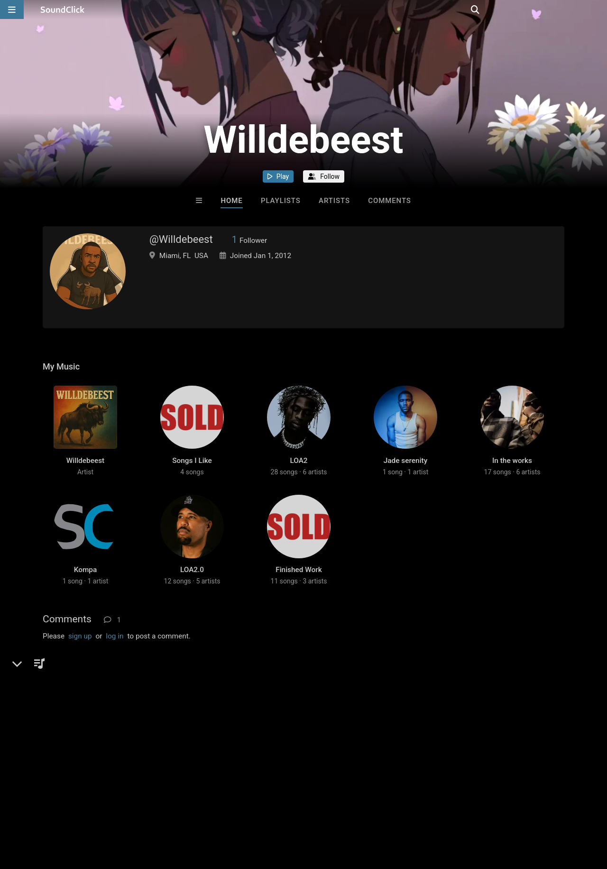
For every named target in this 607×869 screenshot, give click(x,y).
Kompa (85, 599)
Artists (334, 200)
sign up (80, 665)
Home (231, 200)
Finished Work (299, 599)
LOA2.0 (192, 599)
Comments (389, 200)
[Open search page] (597, 9)
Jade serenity (405, 475)
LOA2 (298, 475)
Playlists (281, 200)
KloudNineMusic (101, 695)
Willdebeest (85, 475)
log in (114, 665)
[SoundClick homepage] (62, 9)
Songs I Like (192, 475)
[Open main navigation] (12, 9)
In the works (512, 475)
